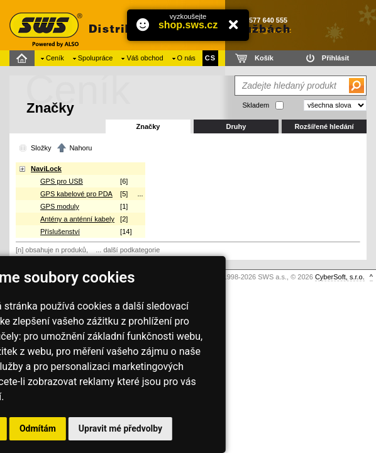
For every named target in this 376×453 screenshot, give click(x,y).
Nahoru (80, 148)
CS (210, 58)
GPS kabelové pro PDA (76, 194)
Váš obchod (144, 58)
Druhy (236, 126)
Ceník (55, 58)
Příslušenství (60, 231)
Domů (23, 58)
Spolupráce (95, 58)
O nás (186, 58)
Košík (264, 58)
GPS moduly (59, 206)
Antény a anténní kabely (77, 219)
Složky (41, 148)
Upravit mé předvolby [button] (120, 428)
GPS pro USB (61, 181)
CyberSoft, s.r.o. (340, 277)
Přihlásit (335, 58)
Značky (148, 126)
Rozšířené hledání (323, 126)
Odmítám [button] (37, 428)
